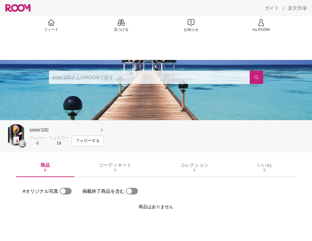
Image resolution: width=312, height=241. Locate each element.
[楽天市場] (297, 8)
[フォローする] (88, 141)
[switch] (66, 191)
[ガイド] (272, 8)
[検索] (256, 77)
